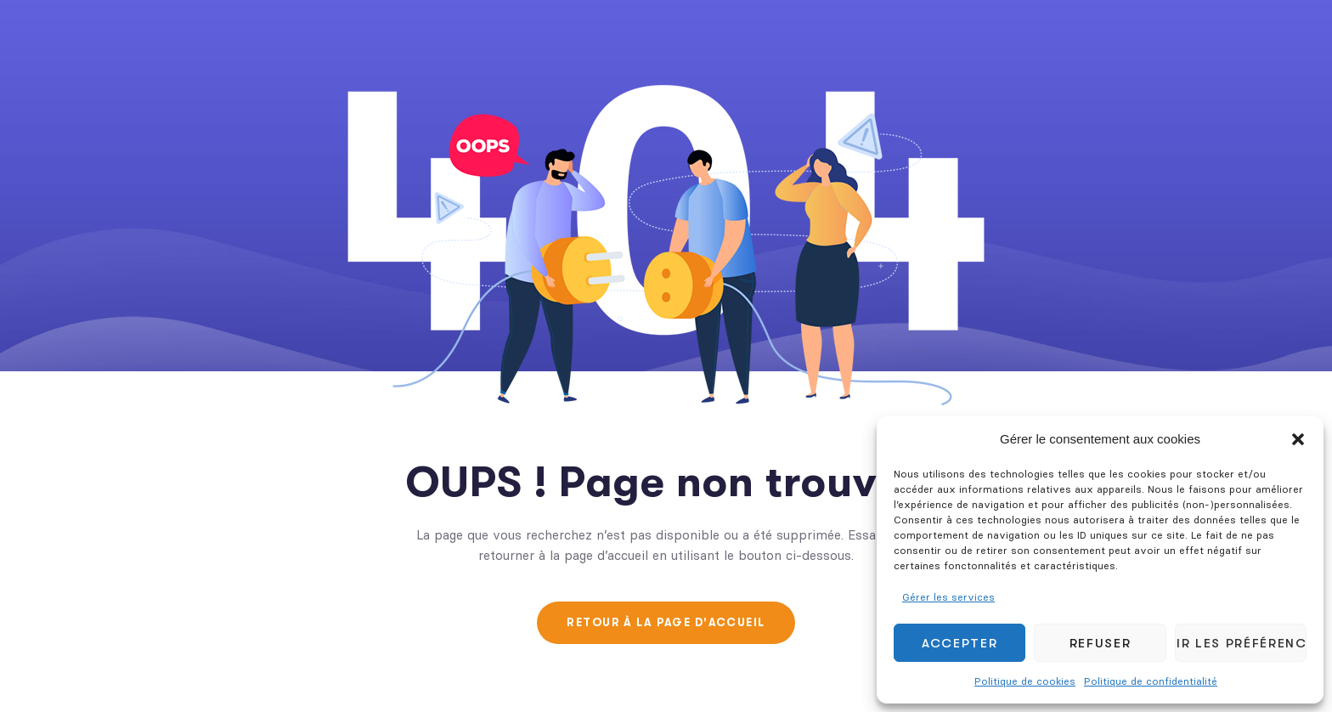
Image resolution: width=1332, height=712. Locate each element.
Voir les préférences (1241, 643)
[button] (1298, 439)
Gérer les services (948, 597)
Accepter (959, 643)
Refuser (1101, 643)
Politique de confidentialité (1150, 681)
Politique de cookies (1024, 681)
